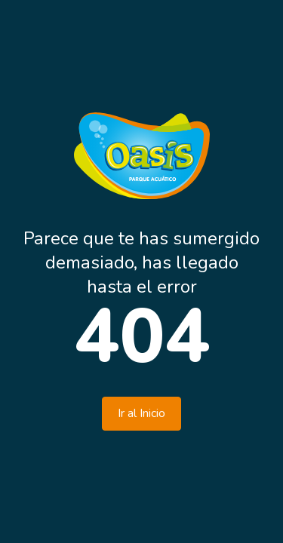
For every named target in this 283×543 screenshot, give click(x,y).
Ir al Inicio (141, 413)
